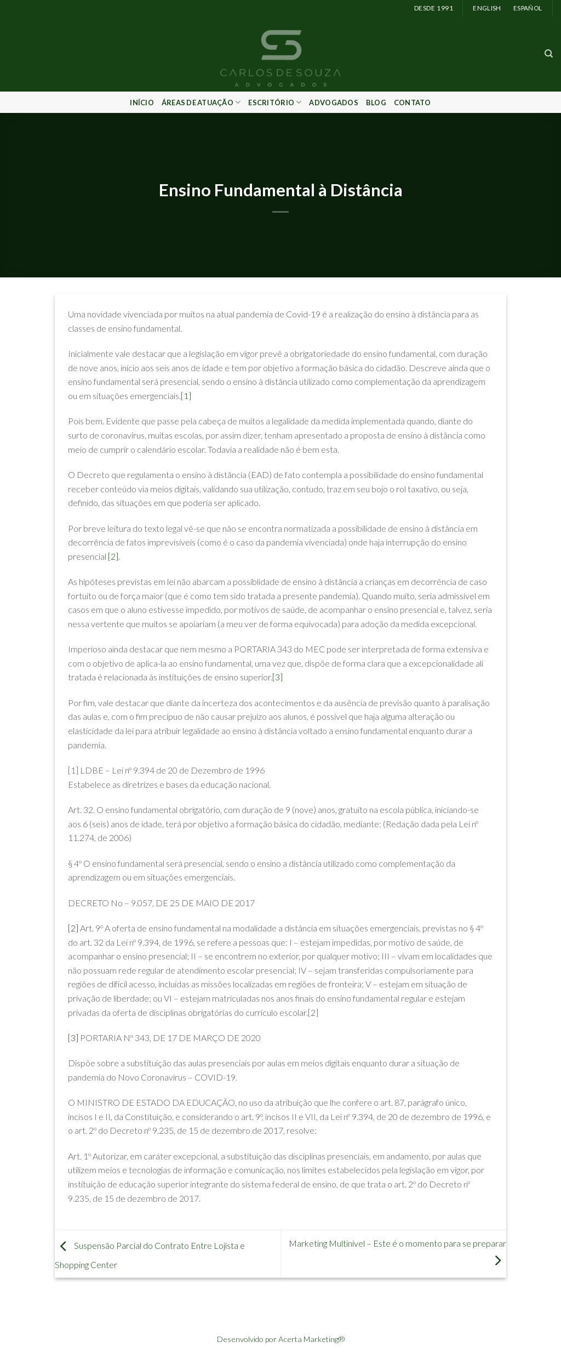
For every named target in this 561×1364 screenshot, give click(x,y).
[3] (73, 1037)
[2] (113, 556)
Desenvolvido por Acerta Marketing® (281, 1339)
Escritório (274, 102)
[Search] (549, 53)
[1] (186, 395)
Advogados (333, 102)
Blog (376, 102)
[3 (276, 677)
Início (142, 102)
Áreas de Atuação (201, 102)
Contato (412, 102)
